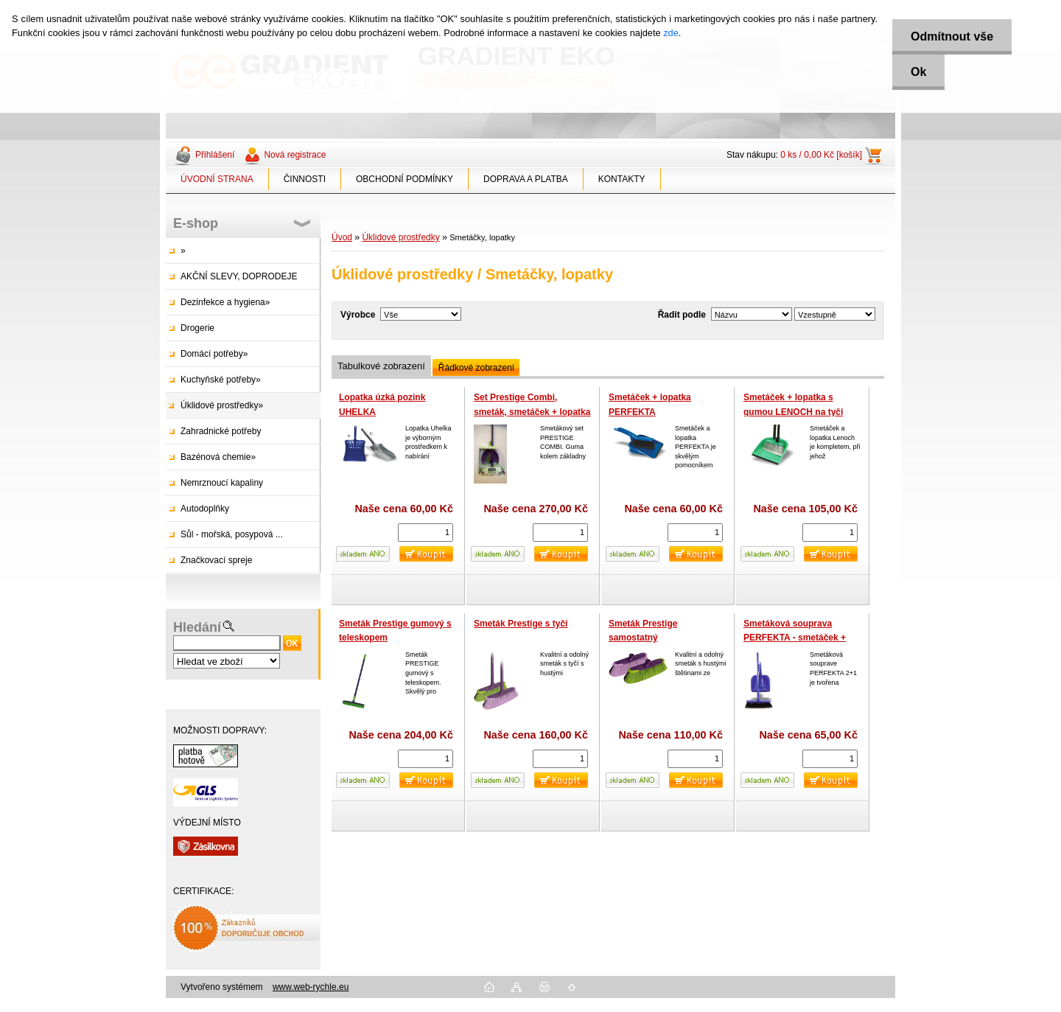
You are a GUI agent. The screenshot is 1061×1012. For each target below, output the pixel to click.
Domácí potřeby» (214, 354)
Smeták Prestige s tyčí (520, 623)
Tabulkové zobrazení (381, 365)
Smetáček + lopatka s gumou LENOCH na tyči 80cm (793, 411)
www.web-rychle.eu (311, 987)
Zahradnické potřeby (221, 431)
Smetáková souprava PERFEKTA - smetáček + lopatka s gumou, (794, 637)
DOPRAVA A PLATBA (525, 179)
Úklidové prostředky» (222, 405)
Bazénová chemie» (218, 457)
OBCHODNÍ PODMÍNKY (404, 179)
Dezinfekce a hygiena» (225, 302)
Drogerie (197, 328)
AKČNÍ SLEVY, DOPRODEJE (239, 276)
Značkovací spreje (216, 560)
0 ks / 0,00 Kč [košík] (821, 155)
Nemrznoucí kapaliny (222, 483)
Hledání (197, 627)
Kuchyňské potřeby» (221, 379)
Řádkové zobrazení (476, 368)
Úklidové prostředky (400, 237)
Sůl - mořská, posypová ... (232, 534)
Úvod (342, 237)
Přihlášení (214, 155)
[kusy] (425, 532)
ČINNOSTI (305, 179)
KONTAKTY (621, 179)
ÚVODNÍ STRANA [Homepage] (217, 179)
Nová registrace (295, 155)
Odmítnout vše (952, 36)
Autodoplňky (205, 508)
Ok (918, 72)
